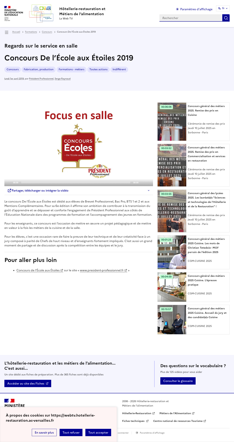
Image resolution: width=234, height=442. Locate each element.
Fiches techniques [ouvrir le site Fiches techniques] (133, 421)
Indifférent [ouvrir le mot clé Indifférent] (119, 69)
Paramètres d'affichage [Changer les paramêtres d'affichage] (196, 9)
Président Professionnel (41, 78)
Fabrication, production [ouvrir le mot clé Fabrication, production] (39, 69)
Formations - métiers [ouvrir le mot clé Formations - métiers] (71, 69)
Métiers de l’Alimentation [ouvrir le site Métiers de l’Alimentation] (175, 413)
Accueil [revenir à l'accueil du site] (16, 31)
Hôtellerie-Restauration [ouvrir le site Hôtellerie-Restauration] (136, 413)
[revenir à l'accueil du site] (82, 11)
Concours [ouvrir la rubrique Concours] (47, 31)
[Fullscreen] (148, 182)
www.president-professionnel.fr (102, 270)
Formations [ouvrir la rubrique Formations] (31, 31)
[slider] (75, 182)
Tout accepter (98, 432)
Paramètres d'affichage (152, 432)
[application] (78, 144)
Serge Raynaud (63, 78)
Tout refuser (71, 432)
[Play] (78, 144)
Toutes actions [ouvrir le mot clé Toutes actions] (98, 69)
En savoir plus (44, 432)
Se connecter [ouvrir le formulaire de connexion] (122, 432)
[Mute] (142, 182)
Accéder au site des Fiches (25, 383)
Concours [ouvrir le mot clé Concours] (13, 69)
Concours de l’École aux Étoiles (38, 270)
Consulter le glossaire (178, 381)
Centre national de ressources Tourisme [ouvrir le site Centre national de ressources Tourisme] (178, 421)
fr (223, 8)
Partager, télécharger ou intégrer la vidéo (37, 190)
